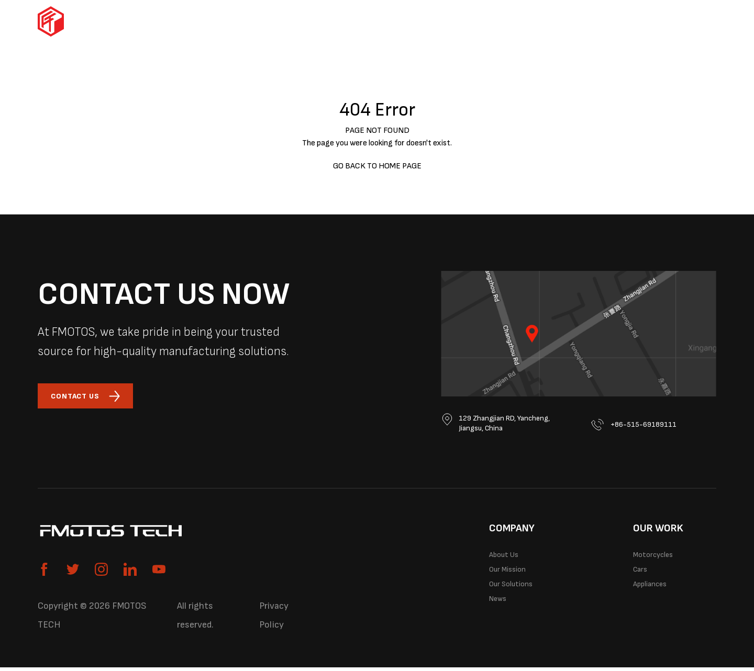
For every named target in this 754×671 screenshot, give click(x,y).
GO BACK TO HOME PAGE (377, 166)
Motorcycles (291, 21)
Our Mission (514, 579)
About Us (509, 560)
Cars (361, 21)
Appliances (425, 21)
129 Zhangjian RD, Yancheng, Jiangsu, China (496, 425)
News (501, 616)
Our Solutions (559, 21)
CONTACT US (92, 397)
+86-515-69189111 (639, 424)
